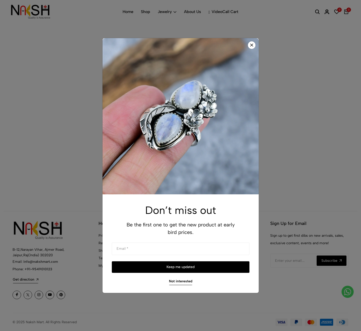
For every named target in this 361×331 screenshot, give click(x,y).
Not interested (180, 281)
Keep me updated (180, 267)
